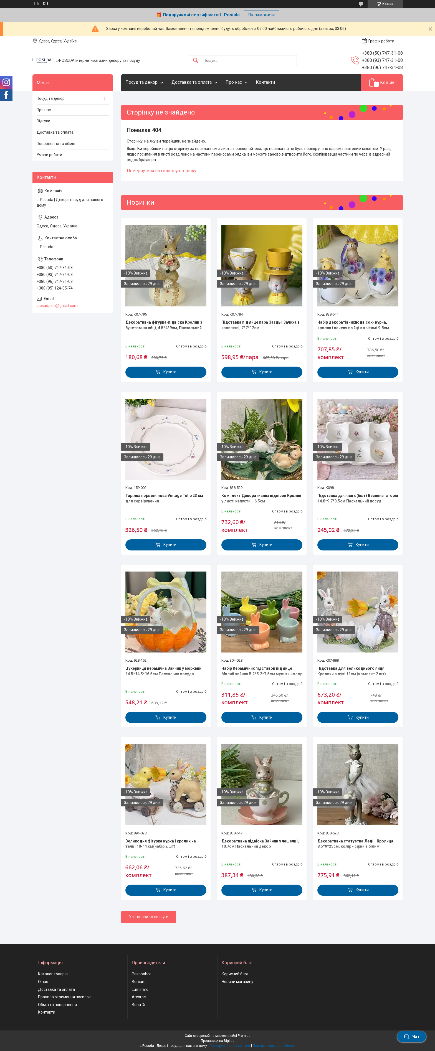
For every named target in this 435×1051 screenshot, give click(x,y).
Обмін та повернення (57, 1004)
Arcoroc (139, 997)
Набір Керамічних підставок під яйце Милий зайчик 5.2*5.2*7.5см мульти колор (261, 671)
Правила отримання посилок (64, 997)
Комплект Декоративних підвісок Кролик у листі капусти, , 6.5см (261, 498)
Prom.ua (244, 1036)
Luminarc (140, 989)
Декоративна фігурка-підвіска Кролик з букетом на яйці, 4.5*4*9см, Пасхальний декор (163, 327)
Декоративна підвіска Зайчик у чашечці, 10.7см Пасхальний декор (260, 844)
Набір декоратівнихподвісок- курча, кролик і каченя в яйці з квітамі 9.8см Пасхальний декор (353, 327)
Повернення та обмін (56, 143)
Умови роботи (49, 155)
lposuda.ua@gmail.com (57, 305)
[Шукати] (195, 60)
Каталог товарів (53, 974)
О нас (43, 981)
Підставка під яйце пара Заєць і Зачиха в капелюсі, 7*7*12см (260, 325)
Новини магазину (237, 981)
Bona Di (138, 1004)
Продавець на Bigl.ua (217, 1041)
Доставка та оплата (191, 82)
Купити (169, 372)
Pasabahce (141, 974)
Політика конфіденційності (274, 1046)
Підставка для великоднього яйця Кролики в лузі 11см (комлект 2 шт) (351, 671)
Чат (411, 1036)
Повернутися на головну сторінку (161, 170)
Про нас (234, 82)
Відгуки (43, 121)
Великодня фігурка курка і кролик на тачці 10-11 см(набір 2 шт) (160, 844)
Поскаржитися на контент (229, 1046)
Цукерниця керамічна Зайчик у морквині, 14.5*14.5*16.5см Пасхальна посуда (164, 671)
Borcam (139, 981)
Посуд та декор (141, 82)
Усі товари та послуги (148, 917)
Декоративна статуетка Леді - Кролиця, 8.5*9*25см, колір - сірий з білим (355, 844)
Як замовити (261, 14)
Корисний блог (235, 974)
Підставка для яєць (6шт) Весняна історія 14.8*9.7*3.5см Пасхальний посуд (357, 498)
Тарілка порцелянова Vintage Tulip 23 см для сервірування (164, 498)
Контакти (265, 82)
